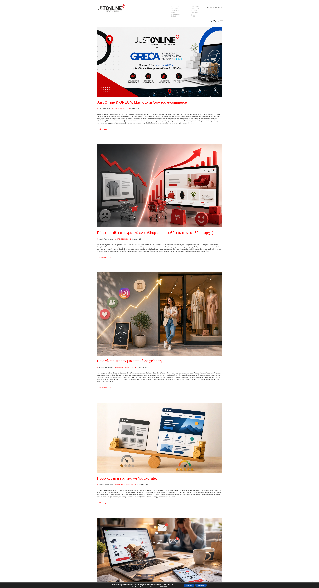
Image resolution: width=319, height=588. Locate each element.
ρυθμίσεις (164, 586)
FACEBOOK (195, 6)
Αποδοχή (189, 585)
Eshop (118, 484)
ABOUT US (174, 8)
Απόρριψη (201, 585)
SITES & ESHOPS (122, 239)
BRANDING (120, 367)
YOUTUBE (194, 12)
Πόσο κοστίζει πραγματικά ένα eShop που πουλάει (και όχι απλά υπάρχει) (155, 233)
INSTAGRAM (195, 8)
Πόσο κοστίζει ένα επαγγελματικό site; (127, 478)
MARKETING (129, 367)
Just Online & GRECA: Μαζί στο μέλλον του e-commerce (142, 102)
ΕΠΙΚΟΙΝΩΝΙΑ (175, 14)
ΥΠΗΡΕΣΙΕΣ (175, 6)
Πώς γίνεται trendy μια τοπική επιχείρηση (129, 361)
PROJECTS (175, 10)
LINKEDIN (194, 10)
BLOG (173, 12)
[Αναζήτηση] (221, 21)
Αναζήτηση (214, 21)
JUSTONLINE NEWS (120, 108)
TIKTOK (193, 16)
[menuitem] (175, 16)
